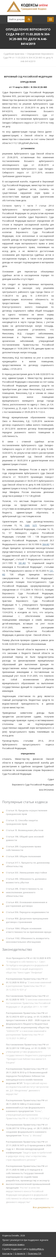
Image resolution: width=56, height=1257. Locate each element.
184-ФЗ (45, 544)
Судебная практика (14, 53)
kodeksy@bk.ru (36, 1249)
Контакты (7, 1253)
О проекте (20, 1253)
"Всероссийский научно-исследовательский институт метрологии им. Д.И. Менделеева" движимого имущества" (27, 1082)
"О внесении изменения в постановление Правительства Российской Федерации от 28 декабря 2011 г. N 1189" (28, 1002)
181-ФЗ (22, 563)
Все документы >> (43, 1208)
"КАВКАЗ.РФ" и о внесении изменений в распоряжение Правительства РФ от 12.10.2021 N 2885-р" (28, 1027)
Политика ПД (34, 1253)
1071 (34, 525)
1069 (27, 525)
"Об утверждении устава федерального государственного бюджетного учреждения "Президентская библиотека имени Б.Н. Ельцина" (28, 1054)
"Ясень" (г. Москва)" (28, 1131)
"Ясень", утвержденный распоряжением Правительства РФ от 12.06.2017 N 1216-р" (28, 1110)
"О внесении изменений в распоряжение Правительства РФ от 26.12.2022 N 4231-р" (28, 985)
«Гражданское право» (13, 1244)
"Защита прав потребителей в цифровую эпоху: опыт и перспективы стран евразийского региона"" (29, 1151)
